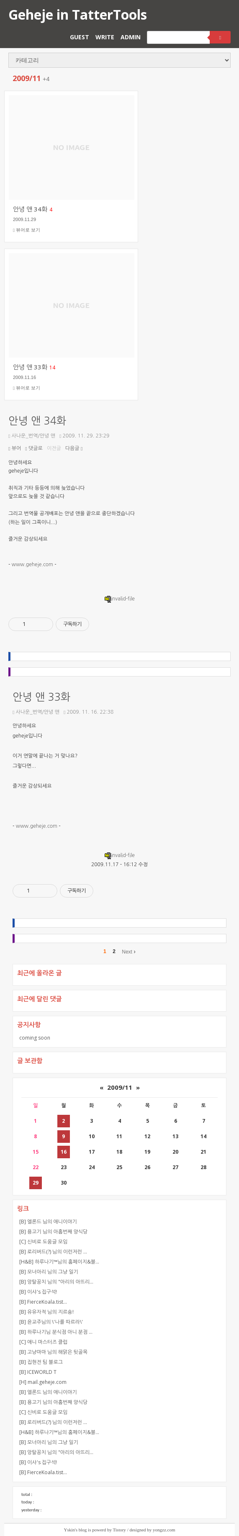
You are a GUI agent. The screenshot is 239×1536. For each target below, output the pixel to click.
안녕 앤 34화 (37, 421)
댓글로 (34, 448)
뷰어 (14, 448)
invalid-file (119, 598)
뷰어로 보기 (26, 230)
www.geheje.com (32, 564)
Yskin (69, 1529)
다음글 (74, 448)
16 (64, 1151)
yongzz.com (164, 1529)
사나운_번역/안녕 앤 (31, 435)
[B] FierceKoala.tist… (43, 1301)
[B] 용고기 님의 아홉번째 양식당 (53, 1231)
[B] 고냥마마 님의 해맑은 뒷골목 (53, 1351)
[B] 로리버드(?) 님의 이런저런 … (53, 1251)
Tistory (119, 1529)
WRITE (104, 37)
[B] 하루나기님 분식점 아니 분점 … (56, 1331)
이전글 (54, 448)
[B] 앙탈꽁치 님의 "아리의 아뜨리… (56, 1281)
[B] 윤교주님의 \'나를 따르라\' (51, 1321)
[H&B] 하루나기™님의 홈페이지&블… (59, 1261)
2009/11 (119, 1087)
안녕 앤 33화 (41, 697)
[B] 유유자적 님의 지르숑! (46, 1311)
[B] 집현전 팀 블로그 (41, 1362)
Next (129, 951)
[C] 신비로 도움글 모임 (43, 1241)
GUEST (79, 37)
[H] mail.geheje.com (43, 1382)
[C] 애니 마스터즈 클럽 (43, 1341)
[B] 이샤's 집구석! (38, 1291)
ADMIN (131, 37)
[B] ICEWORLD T (38, 1372)
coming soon (34, 1037)
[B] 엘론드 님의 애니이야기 (48, 1221)
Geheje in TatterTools (77, 14)
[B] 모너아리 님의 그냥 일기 (48, 1271)
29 (36, 1182)
